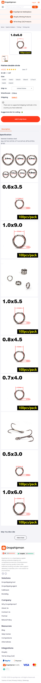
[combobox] (19, 88)
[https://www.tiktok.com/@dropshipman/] (3, 573)
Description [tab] (6, 129)
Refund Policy (7, 620)
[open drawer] (39, 2)
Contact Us (6, 612)
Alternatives (6, 642)
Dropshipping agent (9, 586)
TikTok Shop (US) (8, 656)
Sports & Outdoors (10, 27)
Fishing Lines (26, 27)
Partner (4, 616)
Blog (3, 630)
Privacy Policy (17, 680)
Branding (5, 594)
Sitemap (26, 680)
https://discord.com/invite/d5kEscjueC (6, 573)
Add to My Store (20, 119)
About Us (5, 608)
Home (2, 27)
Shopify (4, 652)
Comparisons (7, 638)
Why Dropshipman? (9, 604)
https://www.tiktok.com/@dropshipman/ (3, 573)
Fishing (19, 27)
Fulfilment (5, 590)
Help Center (6, 634)
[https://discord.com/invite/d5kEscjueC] (6, 573)
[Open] (31, 88)
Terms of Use (6, 680)
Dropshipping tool (8, 582)
